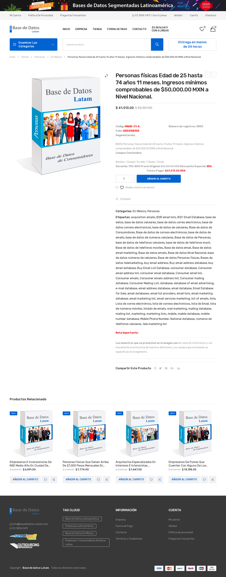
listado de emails (155, 308)
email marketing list (142, 298)
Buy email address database (188, 263)
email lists (183, 293)
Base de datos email (177, 247)
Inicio (12, 57)
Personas (39, 57)
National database (182, 319)
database (166, 283)
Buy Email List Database (153, 268)
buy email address (156, 263)
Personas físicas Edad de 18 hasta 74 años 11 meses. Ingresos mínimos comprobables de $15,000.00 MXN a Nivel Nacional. (207, 75)
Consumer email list (189, 273)
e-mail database (126, 288)
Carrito (194, 15)
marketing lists (156, 313)
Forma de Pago (124, 525)
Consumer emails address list (159, 278)
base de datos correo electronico (179, 222)
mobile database (189, 313)
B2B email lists (166, 217)
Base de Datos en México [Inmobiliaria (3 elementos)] (79, 533)
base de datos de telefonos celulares (140, 242)
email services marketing (173, 298)
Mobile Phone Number (154, 319)
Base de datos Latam (35, 567)
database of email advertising (194, 283)
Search (157, 44)
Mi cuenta (15, 15)
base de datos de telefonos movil (188, 242)
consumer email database (157, 273)
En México (56, 57)
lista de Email (200, 303)
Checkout (210, 15)
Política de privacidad (40, 15)
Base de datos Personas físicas (178, 257)
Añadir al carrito (159, 178)
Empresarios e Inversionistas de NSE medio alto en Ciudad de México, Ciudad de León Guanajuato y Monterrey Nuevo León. (31, 463)
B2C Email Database (190, 217)
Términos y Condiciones (129, 538)
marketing (138, 313)
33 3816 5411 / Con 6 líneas (149, 15)
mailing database (199, 308)
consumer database (184, 268)
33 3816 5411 (20, 528)
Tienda (25, 57)
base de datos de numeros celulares (149, 237)
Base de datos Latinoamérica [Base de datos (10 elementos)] (82, 518)
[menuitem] (66, 29)
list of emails (199, 298)
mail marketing (177, 308)
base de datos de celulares (170, 227)
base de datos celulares (140, 222)
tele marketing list (155, 324)
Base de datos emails (152, 253)
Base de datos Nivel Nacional (187, 253)
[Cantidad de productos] (125, 178)
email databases (138, 293)
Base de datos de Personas (192, 237)
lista (212, 298)
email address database (154, 288)
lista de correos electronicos (171, 303)
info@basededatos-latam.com (30, 524)
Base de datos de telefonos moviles (139, 247)
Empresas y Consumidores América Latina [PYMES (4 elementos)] (85, 542)
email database (181, 288)
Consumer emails (127, 278)
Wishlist (178, 15)
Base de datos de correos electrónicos (161, 232)
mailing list (123, 313)
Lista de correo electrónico (133, 303)
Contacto (121, 532)
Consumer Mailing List (144, 283)
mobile (172, 313)
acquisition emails (143, 217)
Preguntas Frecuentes (73, 15)
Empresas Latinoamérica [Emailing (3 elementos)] (79, 525)
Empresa (121, 519)
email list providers (162, 293)
